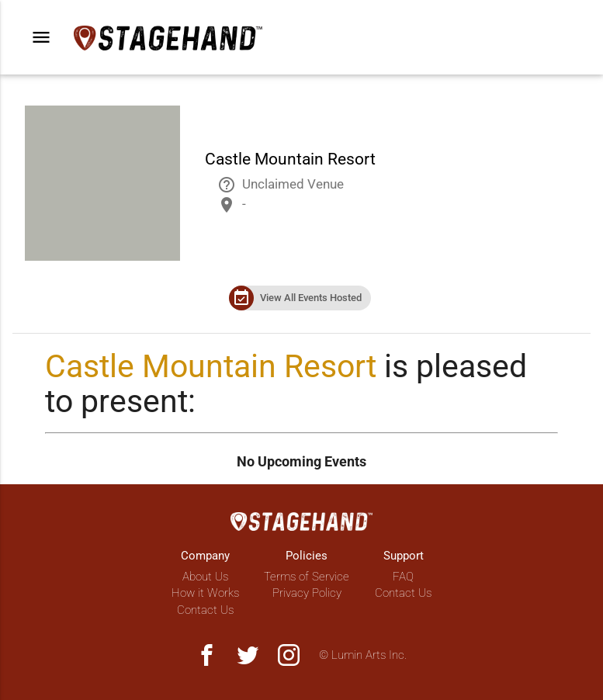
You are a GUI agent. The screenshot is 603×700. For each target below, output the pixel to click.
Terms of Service (306, 577)
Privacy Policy (306, 593)
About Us (205, 577)
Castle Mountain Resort (210, 366)
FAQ (403, 577)
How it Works (205, 593)
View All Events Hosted (311, 297)
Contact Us (205, 610)
